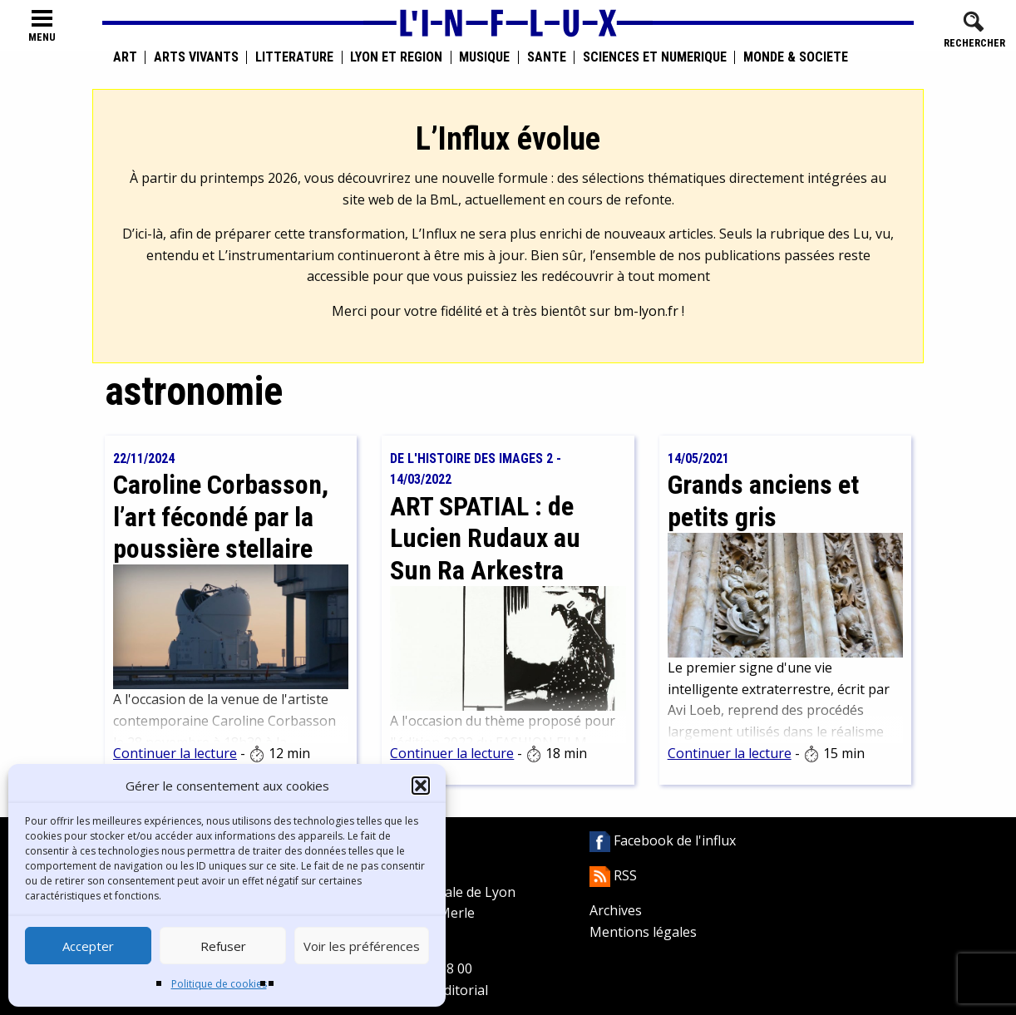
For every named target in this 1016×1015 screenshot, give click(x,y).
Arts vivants (196, 57)
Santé (546, 57)
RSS (613, 875)
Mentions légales (643, 932)
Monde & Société (795, 57)
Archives (615, 910)
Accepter (88, 946)
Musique (484, 57)
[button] (420, 785)
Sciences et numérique (655, 57)
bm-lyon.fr (646, 311)
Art (125, 57)
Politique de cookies (219, 984)
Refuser (223, 946)
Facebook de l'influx (662, 840)
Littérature (294, 57)
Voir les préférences (361, 946)
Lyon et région (396, 57)
